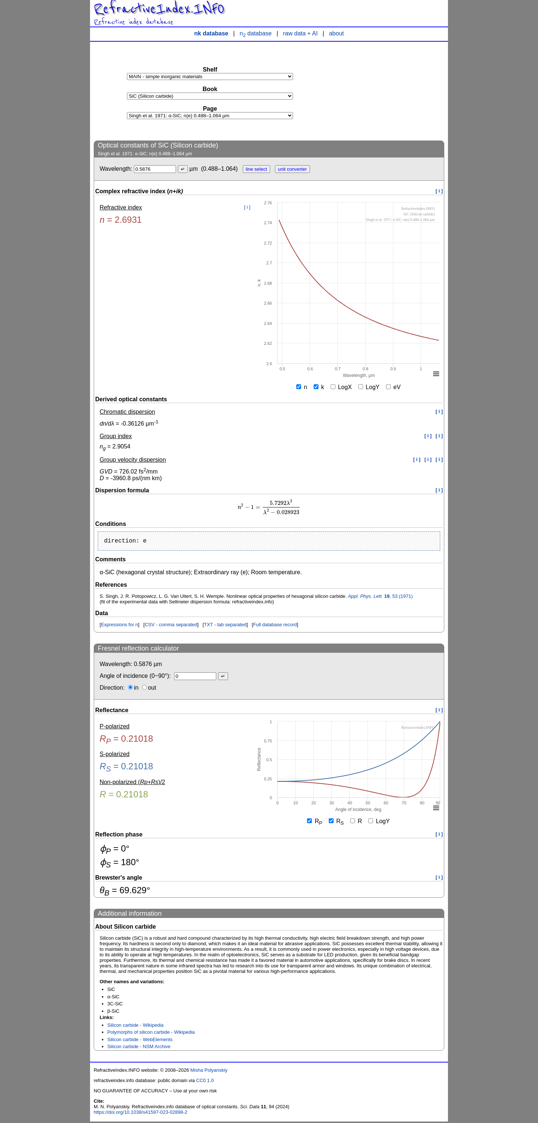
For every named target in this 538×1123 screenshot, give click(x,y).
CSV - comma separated (171, 626)
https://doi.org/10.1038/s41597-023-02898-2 (140, 1113)
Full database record (275, 626)
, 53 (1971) (380, 597)
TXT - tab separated (225, 626)
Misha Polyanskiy (208, 1071)
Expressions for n (119, 626)
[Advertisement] (389, 91)
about (336, 33)
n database (256, 33)
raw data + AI (300, 33)
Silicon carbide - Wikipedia (135, 1026)
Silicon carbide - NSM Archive (138, 1048)
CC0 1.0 (205, 1082)
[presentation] (268, 507)
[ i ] (439, 191)
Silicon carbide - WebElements (140, 1041)
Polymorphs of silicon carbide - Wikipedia (151, 1033)
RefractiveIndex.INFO (159, 9)
